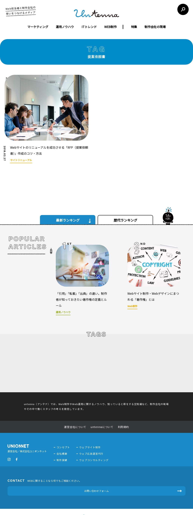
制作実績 (62, 443)
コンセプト (63, 430)
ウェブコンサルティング (94, 443)
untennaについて (102, 410)
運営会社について (75, 410)
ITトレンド (89, 26)
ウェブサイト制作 (90, 430)
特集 (134, 26)
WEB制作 (110, 26)
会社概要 (62, 437)
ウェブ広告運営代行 (91, 437)
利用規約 (123, 410)
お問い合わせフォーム (96, 474)
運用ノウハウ (65, 26)
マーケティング (37, 26)
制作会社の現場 (155, 26)
